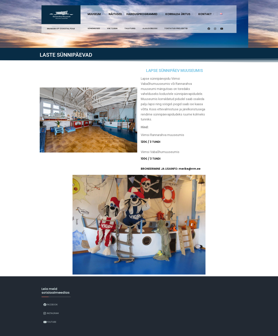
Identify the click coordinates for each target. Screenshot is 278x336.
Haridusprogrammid (141, 14)
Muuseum (94, 14)
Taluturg (129, 28)
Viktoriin (112, 28)
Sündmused (94, 28)
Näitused (115, 14)
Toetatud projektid (176, 28)
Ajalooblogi (150, 28)
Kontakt (205, 14)
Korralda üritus (177, 14)
